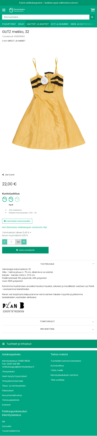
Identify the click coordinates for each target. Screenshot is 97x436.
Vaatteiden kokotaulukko (17, 221)
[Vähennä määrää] (4, 242)
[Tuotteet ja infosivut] (4, 10)
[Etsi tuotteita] (48, 17)
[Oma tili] (88, 10)
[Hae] (92, 17)
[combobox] (48, 17)
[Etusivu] (17, 10)
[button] (48, 234)
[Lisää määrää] (24, 242)
